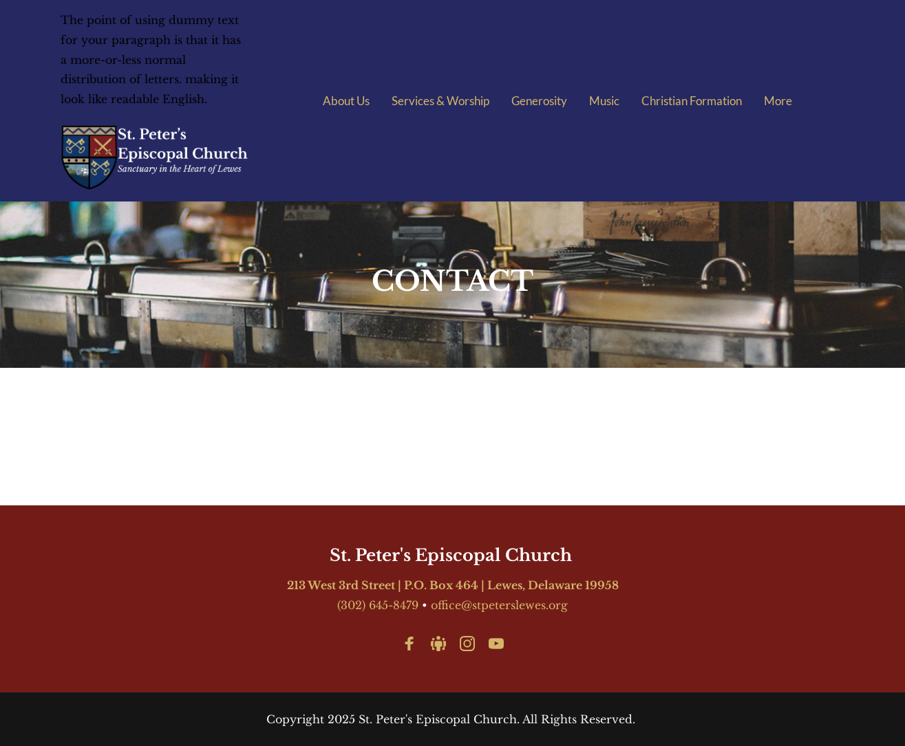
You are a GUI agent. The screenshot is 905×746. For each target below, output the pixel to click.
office (446, 605)
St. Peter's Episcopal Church (453, 555)
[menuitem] (346, 101)
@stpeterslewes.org (514, 605)
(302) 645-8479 (377, 605)
